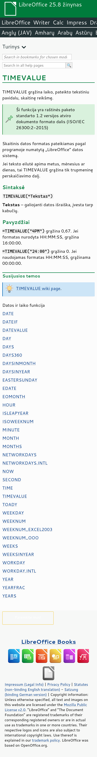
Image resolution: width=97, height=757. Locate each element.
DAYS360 (12, 355)
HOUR (8, 405)
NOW (8, 471)
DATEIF (10, 322)
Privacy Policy (58, 684)
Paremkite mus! (28, 617)
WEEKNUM (14, 521)
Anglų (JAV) (16, 32)
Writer (41, 22)
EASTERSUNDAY (19, 380)
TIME (7, 488)
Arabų (65, 32)
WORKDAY (13, 563)
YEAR (7, 579)
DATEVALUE (15, 330)
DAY (6, 338)
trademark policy (46, 740)
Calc (58, 22)
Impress (77, 22)
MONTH (10, 438)
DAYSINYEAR (16, 372)
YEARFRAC (13, 587)
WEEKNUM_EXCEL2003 (27, 529)
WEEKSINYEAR (18, 554)
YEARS (9, 596)
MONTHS (12, 446)
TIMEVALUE (14, 496)
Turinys (11, 46)
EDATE (9, 388)
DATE (8, 313)
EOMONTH (13, 396)
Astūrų (83, 32)
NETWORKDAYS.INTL (25, 463)
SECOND (11, 480)
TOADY (9, 504)
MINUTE (11, 430)
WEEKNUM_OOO (20, 538)
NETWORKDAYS (19, 455)
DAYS (8, 347)
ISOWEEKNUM (17, 421)
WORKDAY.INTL (19, 571)
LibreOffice (15, 22)
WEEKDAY (13, 513)
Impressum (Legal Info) (24, 684)
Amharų (45, 32)
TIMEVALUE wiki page (38, 288)
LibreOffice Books (48, 642)
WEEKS (10, 546)
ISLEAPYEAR (15, 413)
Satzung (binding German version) (41, 692)
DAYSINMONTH (19, 363)
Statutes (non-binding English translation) (46, 687)
